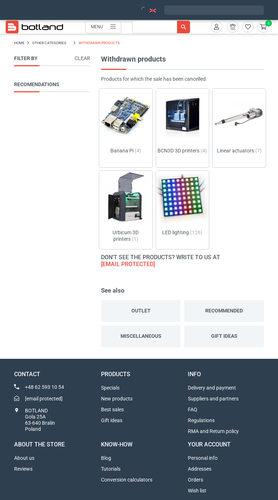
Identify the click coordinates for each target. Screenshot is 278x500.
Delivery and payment (212, 388)
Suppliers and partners (213, 399)
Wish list (197, 490)
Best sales (112, 409)
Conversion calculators (126, 480)
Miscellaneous (141, 336)
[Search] (161, 27)
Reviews (23, 469)
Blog (106, 458)
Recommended (224, 311)
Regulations (201, 420)
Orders (195, 480)
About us (24, 458)
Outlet (141, 311)
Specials (110, 388)
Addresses (199, 469)
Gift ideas (224, 336)
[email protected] (128, 264)
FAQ (192, 409)
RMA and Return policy (213, 431)
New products (116, 399)
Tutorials (111, 469)
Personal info (203, 458)
